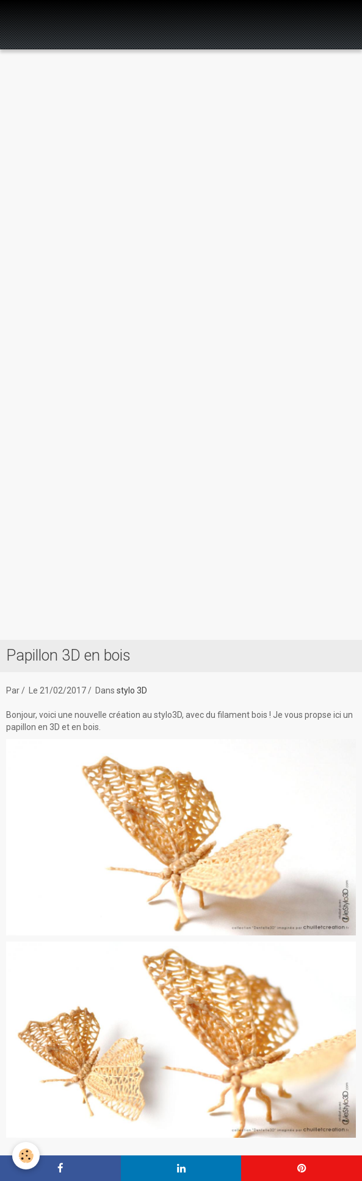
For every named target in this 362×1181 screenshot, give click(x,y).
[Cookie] (26, 1155)
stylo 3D (132, 690)
